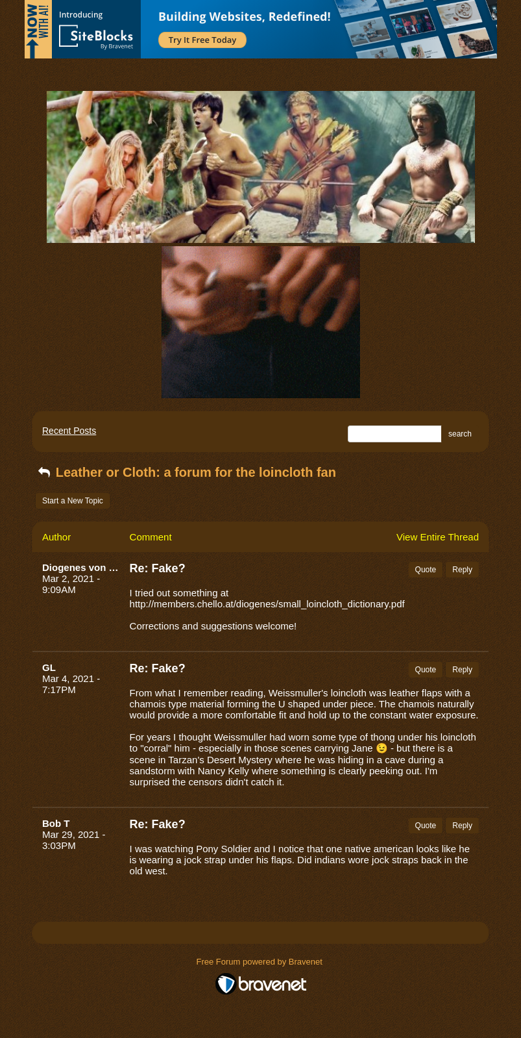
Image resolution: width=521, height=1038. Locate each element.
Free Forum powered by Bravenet (261, 962)
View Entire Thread (437, 536)
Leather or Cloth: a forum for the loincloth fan (186, 472)
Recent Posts (69, 430)
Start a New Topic (72, 500)
